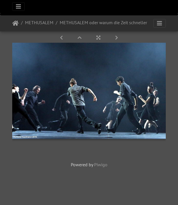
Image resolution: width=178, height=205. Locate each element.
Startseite (15, 23)
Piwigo (100, 164)
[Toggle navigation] (18, 6)
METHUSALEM (39, 22)
